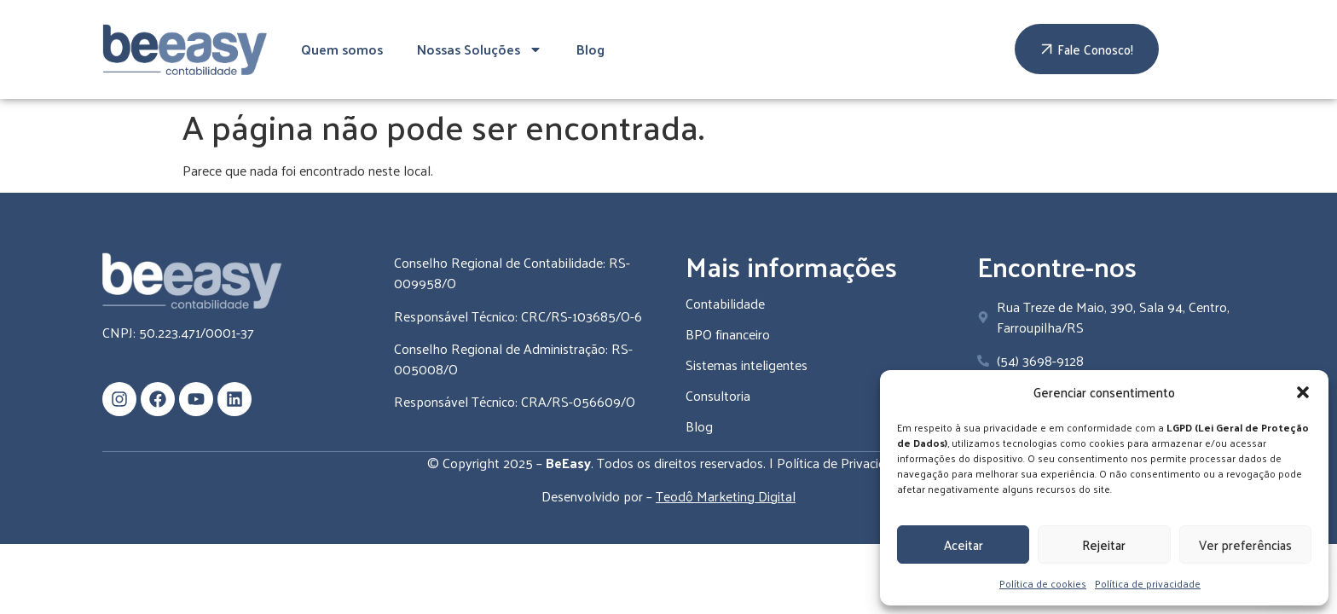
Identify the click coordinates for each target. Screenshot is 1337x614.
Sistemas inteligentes (746, 364)
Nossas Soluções (479, 49)
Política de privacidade (1148, 583)
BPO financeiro (728, 333)
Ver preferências (1245, 544)
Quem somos (342, 49)
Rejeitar (1104, 544)
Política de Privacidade (842, 462)
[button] (1302, 392)
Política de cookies (1042, 583)
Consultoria (718, 395)
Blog (590, 49)
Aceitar (963, 544)
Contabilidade (725, 303)
